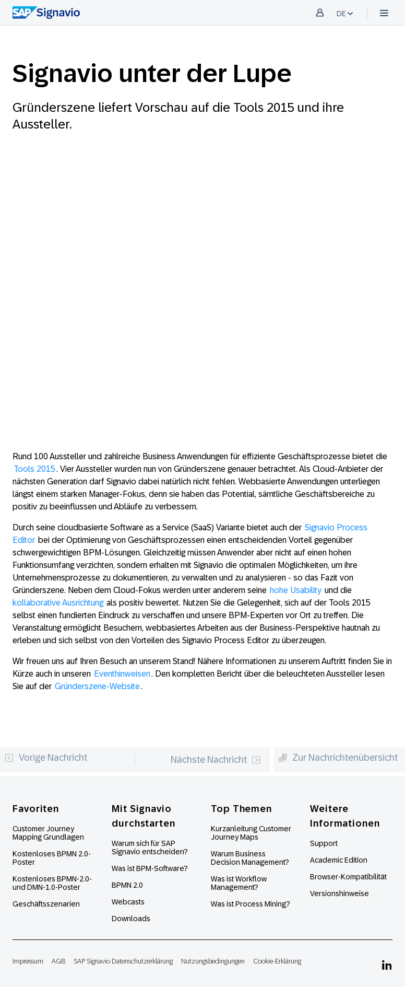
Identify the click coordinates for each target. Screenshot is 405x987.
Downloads (131, 918)
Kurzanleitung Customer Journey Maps (251, 833)
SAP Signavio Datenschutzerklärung (123, 961)
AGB (58, 961)
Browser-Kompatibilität (348, 877)
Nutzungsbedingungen (213, 961)
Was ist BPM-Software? (150, 868)
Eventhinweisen (122, 673)
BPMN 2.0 (127, 885)
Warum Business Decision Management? (250, 858)
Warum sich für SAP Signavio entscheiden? (150, 847)
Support (324, 843)
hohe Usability (295, 590)
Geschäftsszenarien (46, 904)
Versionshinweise (339, 893)
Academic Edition (338, 860)
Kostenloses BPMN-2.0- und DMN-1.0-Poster (52, 883)
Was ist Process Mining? (250, 904)
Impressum (28, 961)
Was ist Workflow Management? (239, 883)
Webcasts (128, 902)
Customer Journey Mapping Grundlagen (48, 833)
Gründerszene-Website (97, 686)
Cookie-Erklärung (277, 961)
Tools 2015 (34, 469)
